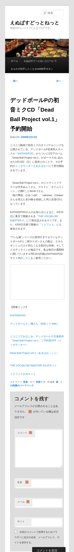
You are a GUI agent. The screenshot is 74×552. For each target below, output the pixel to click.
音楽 (25, 382)
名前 (23, 482)
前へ (14, 81)
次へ (60, 81)
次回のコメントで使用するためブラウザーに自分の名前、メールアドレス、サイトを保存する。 (36, 537)
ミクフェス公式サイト (23, 373)
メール (23, 502)
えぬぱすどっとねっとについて (40, 61)
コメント (25, 433)
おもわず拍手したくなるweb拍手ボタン (32, 68)
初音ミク (40, 382)
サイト (21, 521)
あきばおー (42, 165)
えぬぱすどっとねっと (34, 22)
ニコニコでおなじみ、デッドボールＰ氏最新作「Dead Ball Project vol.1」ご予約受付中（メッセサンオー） (37, 340)
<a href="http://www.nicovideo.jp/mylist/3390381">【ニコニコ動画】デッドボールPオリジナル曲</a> (37, 281)
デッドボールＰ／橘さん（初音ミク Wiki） (34, 323)
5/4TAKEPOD (25, 153)
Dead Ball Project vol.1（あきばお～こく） (34, 353)
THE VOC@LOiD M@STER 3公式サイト (33, 365)
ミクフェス (47, 224)
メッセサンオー (24, 165)
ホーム (14, 61)
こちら (27, 258)
